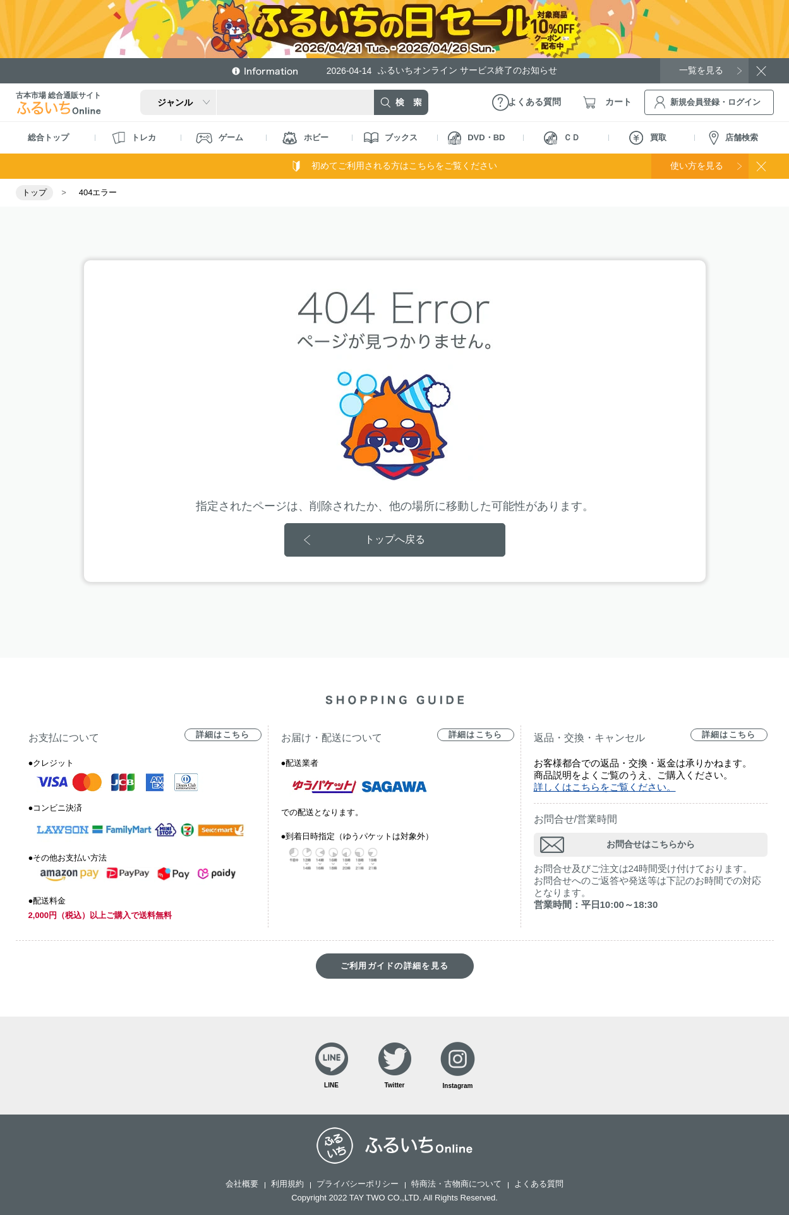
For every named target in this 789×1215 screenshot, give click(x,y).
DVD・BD (476, 138)
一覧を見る (701, 70)
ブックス (391, 137)
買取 (647, 138)
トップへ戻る (394, 539)
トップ (34, 192)
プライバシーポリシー (357, 1183)
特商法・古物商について (456, 1183)
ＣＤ (562, 138)
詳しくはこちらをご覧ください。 (605, 787)
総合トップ (48, 137)
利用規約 (287, 1183)
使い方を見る (696, 165)
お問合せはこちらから (650, 844)
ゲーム (219, 138)
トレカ (134, 137)
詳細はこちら (223, 734)
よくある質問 (538, 1183)
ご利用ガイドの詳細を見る (394, 965)
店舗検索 (733, 138)
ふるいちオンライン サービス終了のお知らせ (442, 70)
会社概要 (242, 1183)
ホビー (305, 138)
